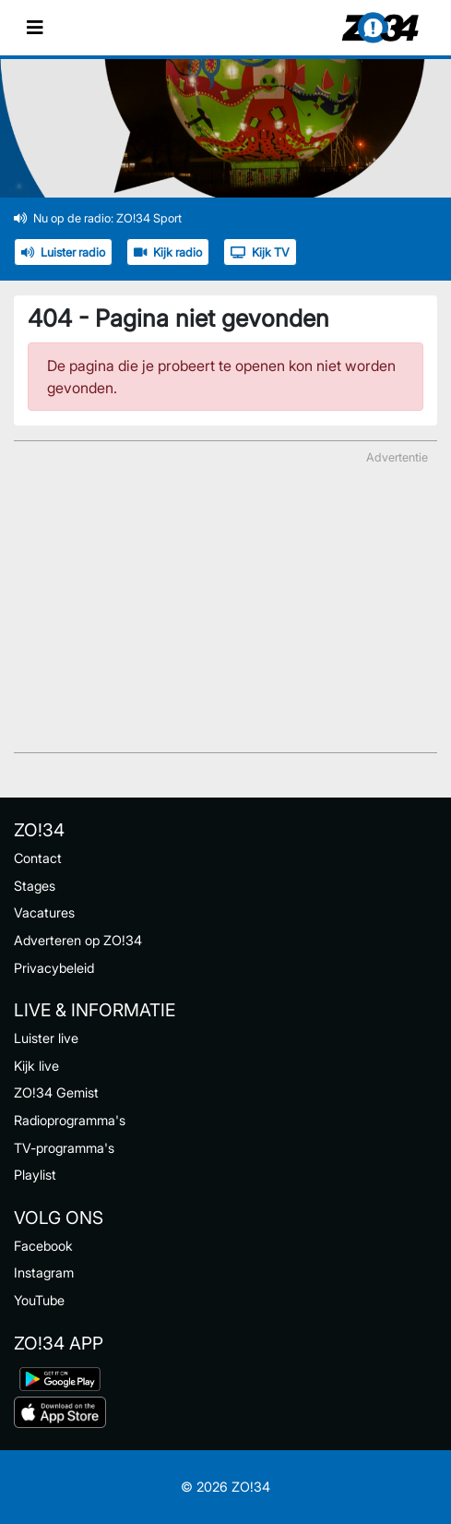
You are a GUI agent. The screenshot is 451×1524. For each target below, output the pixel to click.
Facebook (43, 1246)
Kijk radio (168, 252)
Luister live (46, 1038)
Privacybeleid (54, 968)
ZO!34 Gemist (56, 1092)
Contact (38, 858)
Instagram (44, 1272)
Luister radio (63, 252)
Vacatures (44, 912)
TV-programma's (64, 1148)
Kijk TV (260, 252)
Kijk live (36, 1066)
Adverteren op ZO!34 (78, 940)
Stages (34, 886)
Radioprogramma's (69, 1120)
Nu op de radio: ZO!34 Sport (98, 218)
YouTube (39, 1300)
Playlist (35, 1174)
